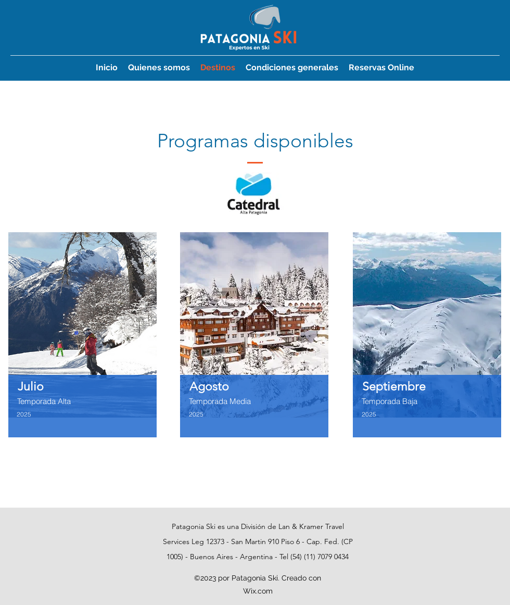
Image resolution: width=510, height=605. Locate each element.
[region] (82, 351)
